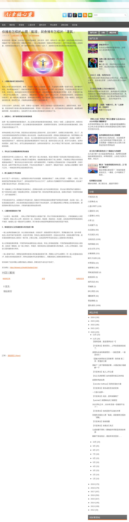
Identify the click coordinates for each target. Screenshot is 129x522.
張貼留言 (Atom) (14, 356)
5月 (94, 462)
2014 (93, 503)
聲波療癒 (91, 301)
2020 (93, 332)
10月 (95, 442)
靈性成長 (23, 35)
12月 (95, 335)
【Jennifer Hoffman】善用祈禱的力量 (106, 384)
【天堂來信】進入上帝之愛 (102, 372)
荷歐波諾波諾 (93, 272)
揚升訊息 (91, 282)
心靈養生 (91, 216)
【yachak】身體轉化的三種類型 (104, 400)
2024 (93, 317)
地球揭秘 (91, 244)
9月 (94, 446)
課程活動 (64, 24)
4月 (94, 466)
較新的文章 (6, 278)
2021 (93, 328)
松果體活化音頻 (95, 181)
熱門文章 (93, 33)
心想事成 (91, 201)
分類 (103, 33)
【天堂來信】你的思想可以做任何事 (106, 411)
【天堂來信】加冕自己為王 (102, 426)
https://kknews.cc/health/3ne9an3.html (23, 267)
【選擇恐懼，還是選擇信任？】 (104, 342)
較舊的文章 (80, 278)
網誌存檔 (113, 33)
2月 (94, 475)
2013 (93, 506)
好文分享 (91, 249)
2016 (93, 495)
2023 (93, 321)
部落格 (21, 24)
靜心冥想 (91, 291)
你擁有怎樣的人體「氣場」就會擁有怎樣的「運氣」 (39, 31)
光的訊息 (91, 239)
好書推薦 (91, 253)
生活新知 (91, 230)
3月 (94, 470)
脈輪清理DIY (104, 45)
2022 (93, 325)
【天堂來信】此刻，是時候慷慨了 (105, 396)
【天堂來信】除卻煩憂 (101, 421)
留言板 (74, 24)
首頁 (4, 24)
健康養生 (91, 268)
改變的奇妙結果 (98, 380)
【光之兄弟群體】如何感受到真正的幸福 (108, 376)
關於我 (12, 24)
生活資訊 (91, 235)
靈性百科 (42, 24)
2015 (93, 499)
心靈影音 (91, 211)
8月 (94, 450)
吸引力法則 (92, 258)
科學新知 (91, 263)
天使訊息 (91, 197)
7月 (94, 454)
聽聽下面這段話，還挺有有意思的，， (107, 436)
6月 (94, 458)
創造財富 (91, 277)
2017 (93, 492)
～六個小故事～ (98, 392)
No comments (34, 35)
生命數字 (91, 225)
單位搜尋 (53, 24)
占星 (90, 220)
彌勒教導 (91, 296)
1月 (94, 479)
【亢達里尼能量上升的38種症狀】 (102, 89)
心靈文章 (31, 24)
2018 (93, 488)
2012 (93, 510)
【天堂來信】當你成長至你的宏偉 (105, 388)
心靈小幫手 (16, 35)
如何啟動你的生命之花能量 (109, 135)
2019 (93, 484)
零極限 (90, 286)
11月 (95, 339)
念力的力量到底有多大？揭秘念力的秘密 (105, 151)
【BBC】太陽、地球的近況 (100, 75)
